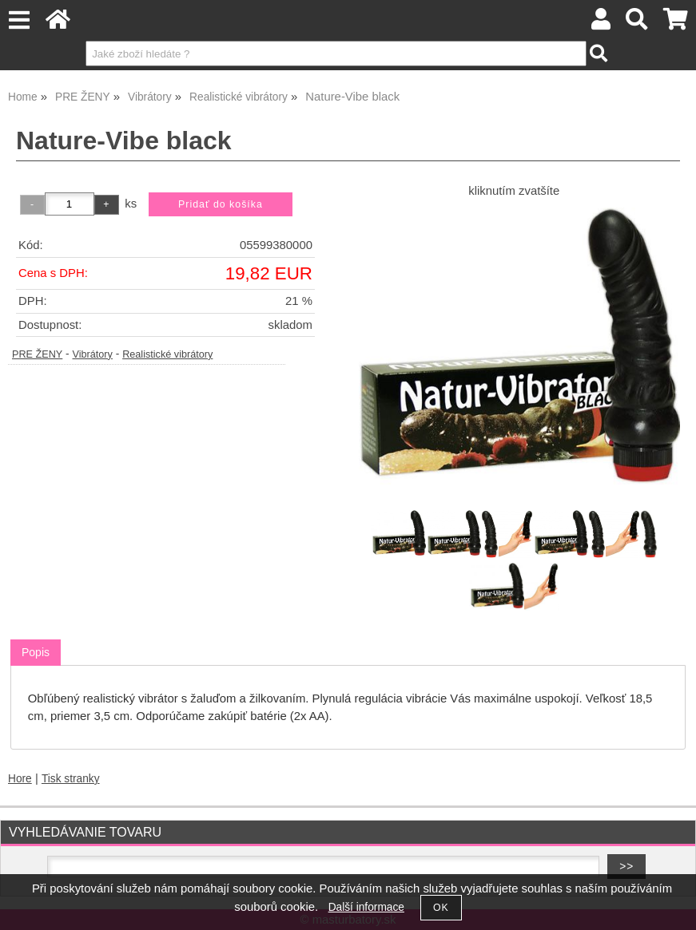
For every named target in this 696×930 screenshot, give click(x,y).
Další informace (366, 907)
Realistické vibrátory (167, 354)
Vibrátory (93, 354)
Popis (36, 652)
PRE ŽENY (37, 354)
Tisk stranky (71, 779)
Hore (20, 779)
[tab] (35, 652)
